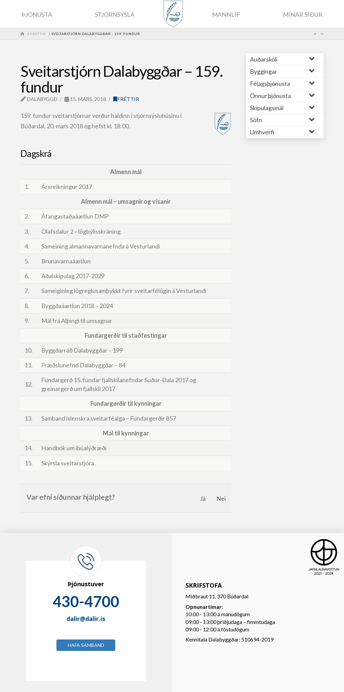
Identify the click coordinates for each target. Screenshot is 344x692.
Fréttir (126, 99)
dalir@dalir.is (86, 619)
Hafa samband (86, 645)
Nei (221, 498)
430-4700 (86, 601)
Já (203, 498)
